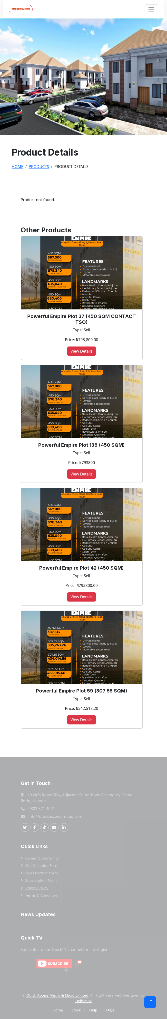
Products (39, 166)
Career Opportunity (42, 858)
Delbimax (83, 1000)
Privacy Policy (37, 887)
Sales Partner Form (41, 873)
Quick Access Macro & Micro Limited (57, 995)
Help (93, 1010)
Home (17, 166)
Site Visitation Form (42, 865)
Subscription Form (41, 880)
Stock (76, 1010)
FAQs (110, 1010)
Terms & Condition (41, 895)
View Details (81, 351)
